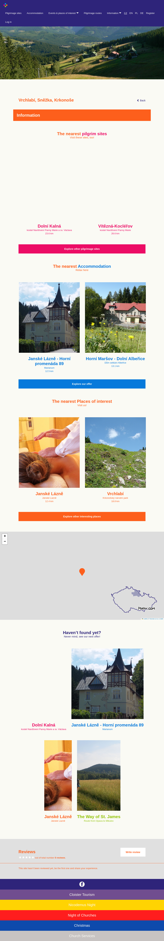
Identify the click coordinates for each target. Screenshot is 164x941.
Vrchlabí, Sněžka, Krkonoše (46, 100)
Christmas (82, 925)
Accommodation (35, 13)
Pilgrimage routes (93, 13)
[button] (82, 572)
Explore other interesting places (82, 516)
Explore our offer (82, 384)
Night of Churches (82, 915)
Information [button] (114, 13)
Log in (8, 22)
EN (131, 13)
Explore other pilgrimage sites (82, 249)
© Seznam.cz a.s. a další (155, 619)
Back (141, 100)
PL (136, 13)
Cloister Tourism (82, 895)
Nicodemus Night (82, 905)
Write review (133, 852)
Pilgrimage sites (13, 13)
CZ (125, 13)
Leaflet (144, 619)
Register (150, 13)
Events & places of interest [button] (63, 13)
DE (142, 13)
